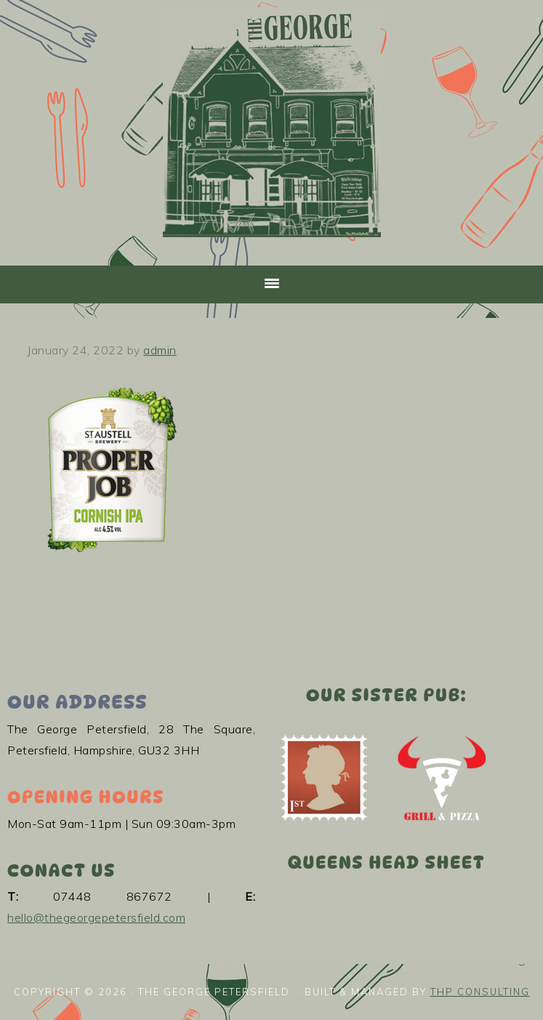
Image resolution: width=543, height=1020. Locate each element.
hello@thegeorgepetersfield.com (96, 917)
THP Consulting (480, 991)
